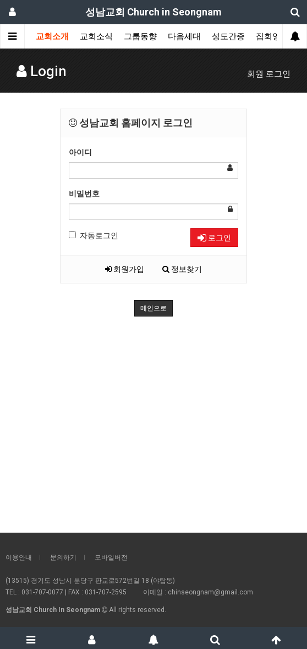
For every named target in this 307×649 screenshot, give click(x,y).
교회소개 (52, 36)
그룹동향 (140, 36)
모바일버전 (111, 557)
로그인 (214, 237)
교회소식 (96, 36)
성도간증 (228, 36)
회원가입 (124, 269)
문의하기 (63, 557)
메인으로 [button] (153, 308)
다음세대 (184, 36)
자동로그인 (93, 235)
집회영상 (272, 36)
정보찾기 (182, 269)
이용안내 (19, 557)
